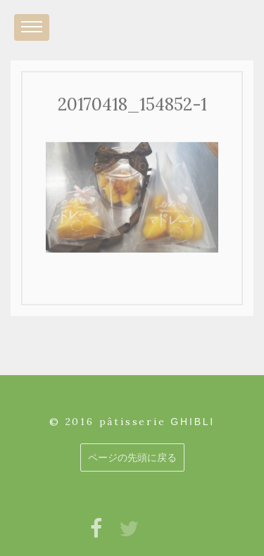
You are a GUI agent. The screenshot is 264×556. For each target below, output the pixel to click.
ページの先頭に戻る (132, 457)
